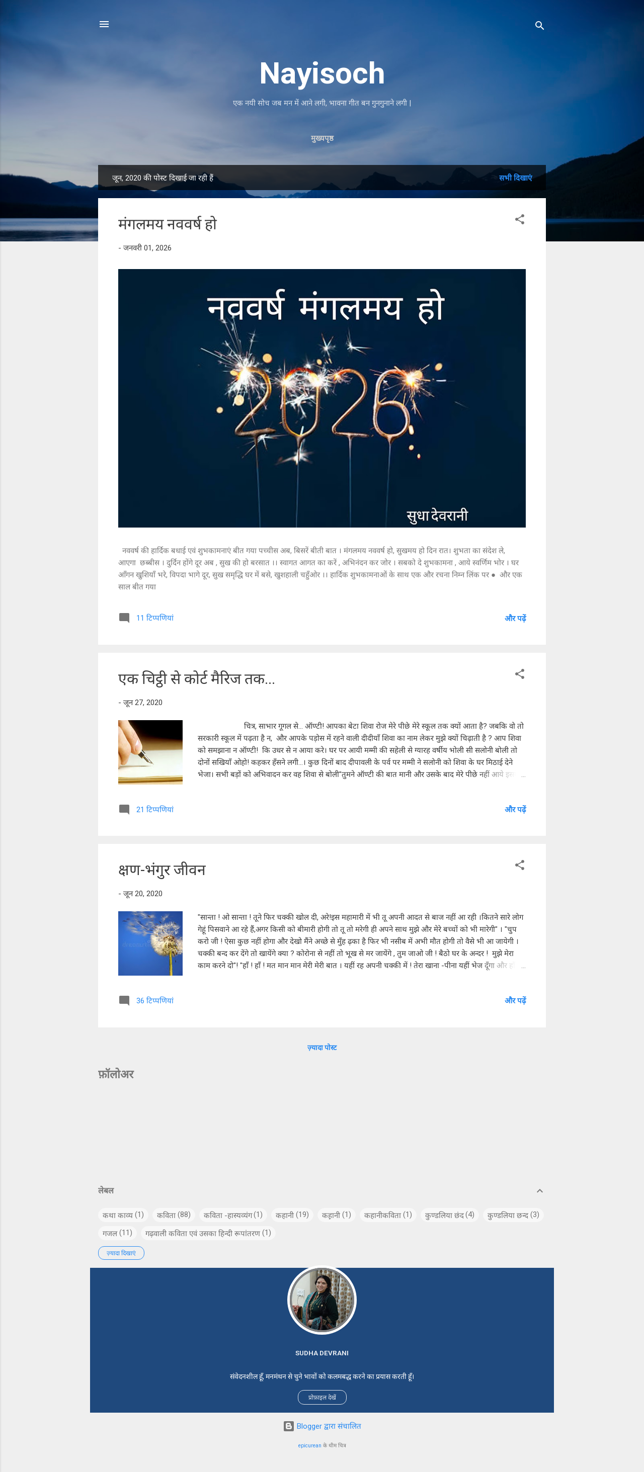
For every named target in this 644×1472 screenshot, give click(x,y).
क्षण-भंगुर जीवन (162, 870)
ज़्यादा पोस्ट (322, 1048)
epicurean (309, 1445)
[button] (520, 221)
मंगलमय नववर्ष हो (167, 224)
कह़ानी (331, 1215)
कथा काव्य (118, 1215)
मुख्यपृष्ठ (322, 138)
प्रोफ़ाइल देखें (322, 1397)
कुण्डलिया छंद (444, 1215)
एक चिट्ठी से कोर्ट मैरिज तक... (196, 678)
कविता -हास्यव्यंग (228, 1215)
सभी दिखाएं (515, 178)
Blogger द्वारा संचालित (322, 1426)
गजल (110, 1233)
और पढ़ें (515, 618)
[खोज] (540, 27)
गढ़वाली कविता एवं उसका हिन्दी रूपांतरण (202, 1233)
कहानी (285, 1215)
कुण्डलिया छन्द (508, 1215)
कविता (166, 1215)
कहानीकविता (382, 1215)
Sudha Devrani (322, 1353)
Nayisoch (322, 73)
